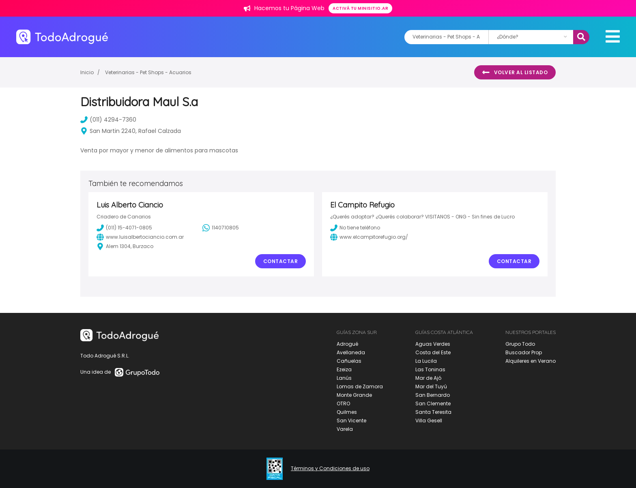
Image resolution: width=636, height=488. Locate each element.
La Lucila (426, 360)
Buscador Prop (523, 352)
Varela (345, 429)
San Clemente (433, 403)
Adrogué (347, 343)
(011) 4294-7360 (108, 119)
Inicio (87, 72)
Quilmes (347, 412)
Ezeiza (344, 369)
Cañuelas (349, 360)
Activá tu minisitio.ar (360, 8)
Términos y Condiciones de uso (330, 468)
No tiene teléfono (355, 227)
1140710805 (220, 227)
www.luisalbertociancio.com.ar (140, 237)
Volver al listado (515, 72)
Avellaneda (351, 352)
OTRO (343, 403)
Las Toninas (430, 369)
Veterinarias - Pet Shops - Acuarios (148, 72)
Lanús (344, 378)
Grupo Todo (520, 343)
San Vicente (351, 420)
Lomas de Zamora (360, 386)
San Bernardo (432, 395)
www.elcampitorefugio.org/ (369, 237)
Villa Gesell (428, 420)
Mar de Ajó (428, 378)
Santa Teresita (433, 412)
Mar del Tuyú (431, 386)
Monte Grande (354, 395)
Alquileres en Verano (530, 360)
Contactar (280, 261)
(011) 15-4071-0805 (124, 227)
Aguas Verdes (432, 343)
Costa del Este (433, 352)
